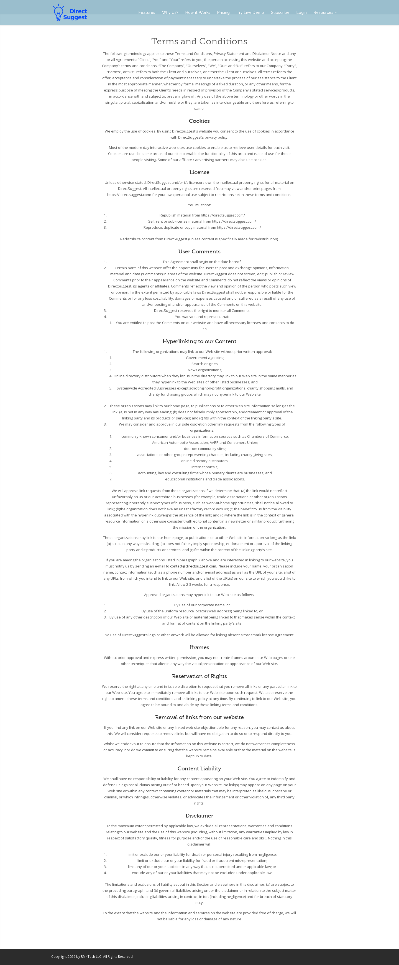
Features (147, 12)
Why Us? (170, 12)
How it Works (197, 12)
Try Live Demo (250, 12)
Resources (325, 12)
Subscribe (280, 12)
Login (301, 12)
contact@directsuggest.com (193, 566)
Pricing (223, 12)
